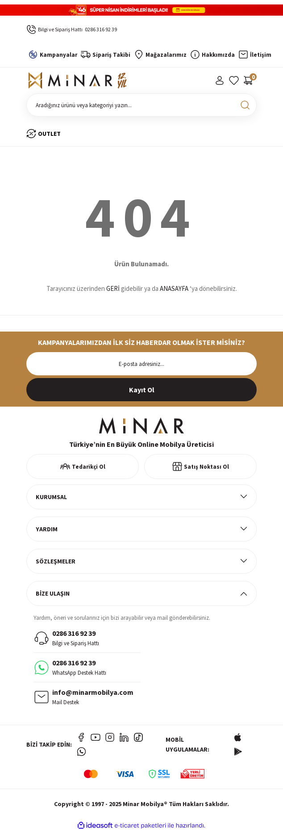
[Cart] (248, 80)
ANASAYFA (174, 288)
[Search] (141, 105)
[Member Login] (220, 80)
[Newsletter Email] (141, 363)
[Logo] (77, 80)
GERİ (113, 288)
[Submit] (141, 389)
